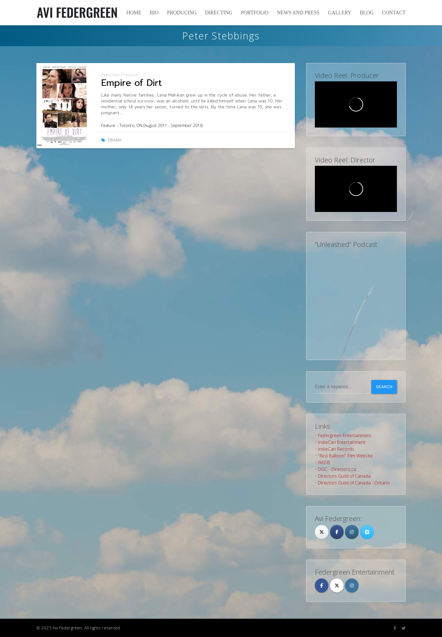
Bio (154, 12)
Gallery (339, 12)
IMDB (324, 462)
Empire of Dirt (131, 83)
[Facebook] (337, 532)
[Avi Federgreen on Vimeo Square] (367, 532)
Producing (181, 12)
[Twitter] (321, 532)
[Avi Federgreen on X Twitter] (337, 585)
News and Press (298, 12)
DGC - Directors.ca (337, 469)
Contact (394, 12)
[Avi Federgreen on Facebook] (321, 585)
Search (384, 387)
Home (133, 12)
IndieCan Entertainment (341, 442)
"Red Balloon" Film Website (345, 456)
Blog (367, 12)
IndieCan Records (336, 449)
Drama (114, 140)
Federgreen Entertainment (344, 435)
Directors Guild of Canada (344, 476)
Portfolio (254, 12)
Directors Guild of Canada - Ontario (354, 483)
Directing (218, 12)
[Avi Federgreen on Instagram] (352, 532)
